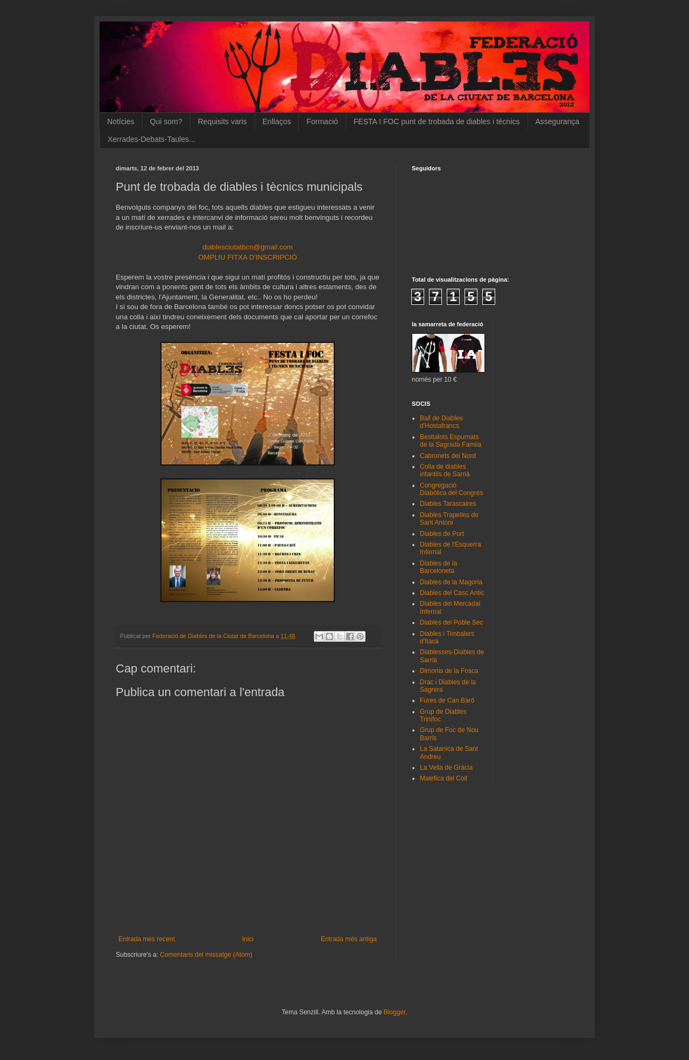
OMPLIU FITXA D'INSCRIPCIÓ (247, 257)
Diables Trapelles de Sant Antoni (449, 518)
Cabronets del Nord (448, 456)
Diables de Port (442, 534)
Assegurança (558, 121)
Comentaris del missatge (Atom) (206, 954)
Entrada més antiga (349, 939)
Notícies (121, 121)
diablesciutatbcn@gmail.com (247, 247)
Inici (248, 939)
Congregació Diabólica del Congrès (451, 489)
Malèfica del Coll (443, 778)
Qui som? (166, 121)
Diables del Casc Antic (452, 593)
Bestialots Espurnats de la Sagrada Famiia (450, 440)
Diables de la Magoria (451, 582)
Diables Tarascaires (448, 503)
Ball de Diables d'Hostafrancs (441, 421)
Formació (322, 121)
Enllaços (277, 121)
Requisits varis (222, 121)
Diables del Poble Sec (451, 622)
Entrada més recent (146, 939)
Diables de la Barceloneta (438, 567)
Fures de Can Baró (447, 700)
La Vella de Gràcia (446, 767)
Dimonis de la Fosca (449, 671)
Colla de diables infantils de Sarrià (445, 470)
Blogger (395, 1012)
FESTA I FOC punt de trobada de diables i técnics (437, 121)
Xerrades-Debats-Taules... (151, 139)
